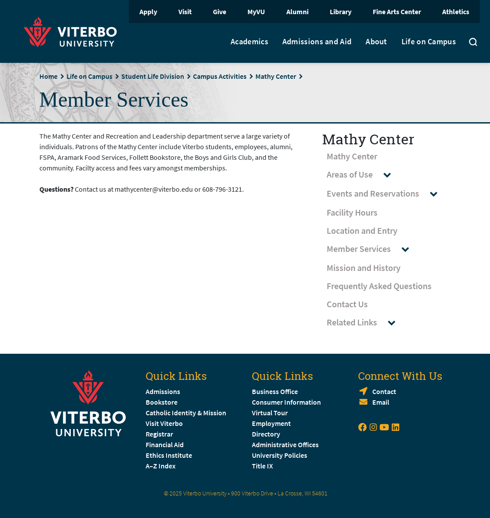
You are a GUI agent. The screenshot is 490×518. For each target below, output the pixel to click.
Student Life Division (152, 76)
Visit (185, 11)
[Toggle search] (473, 43)
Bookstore (161, 402)
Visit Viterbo (164, 423)
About (376, 41)
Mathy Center (275, 76)
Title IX (262, 465)
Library (340, 11)
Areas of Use (363, 175)
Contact (384, 391)
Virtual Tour (270, 412)
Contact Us (347, 303)
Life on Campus (428, 41)
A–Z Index (161, 465)
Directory (267, 433)
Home (48, 76)
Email (380, 402)
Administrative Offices (285, 444)
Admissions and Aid (316, 41)
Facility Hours (352, 212)
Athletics (455, 11)
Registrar (159, 433)
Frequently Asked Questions (379, 285)
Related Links (365, 322)
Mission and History (364, 267)
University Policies (279, 455)
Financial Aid (165, 444)
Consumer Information (286, 402)
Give (219, 11)
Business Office (275, 391)
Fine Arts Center (397, 11)
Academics (249, 41)
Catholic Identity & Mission (186, 412)
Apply (148, 11)
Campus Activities (220, 76)
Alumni (297, 11)
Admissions (163, 391)
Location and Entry (362, 230)
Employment (271, 423)
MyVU (256, 11)
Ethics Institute (169, 455)
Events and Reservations (386, 194)
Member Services (372, 249)
